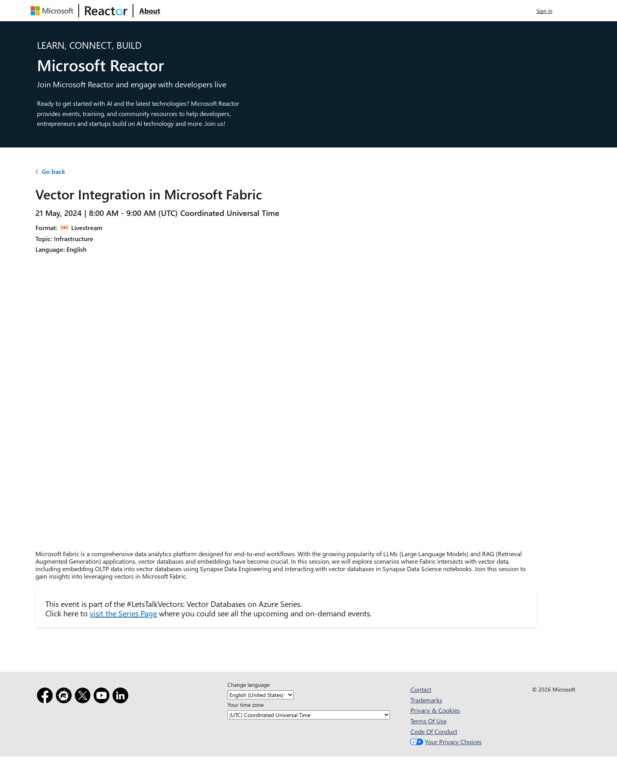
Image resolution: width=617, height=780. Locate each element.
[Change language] (260, 694)
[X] (84, 697)
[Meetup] (65, 697)
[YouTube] (103, 697)
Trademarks (426, 700)
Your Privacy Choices (445, 742)
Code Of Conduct (433, 731)
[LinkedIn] (122, 697)
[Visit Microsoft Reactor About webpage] (149, 10)
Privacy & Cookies (435, 710)
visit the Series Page (123, 613)
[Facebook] (46, 697)
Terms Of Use (428, 721)
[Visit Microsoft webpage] (53, 10)
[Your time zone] (308, 714)
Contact (420, 689)
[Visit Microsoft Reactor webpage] (106, 10)
